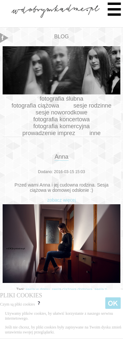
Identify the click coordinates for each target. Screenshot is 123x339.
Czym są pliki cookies (20, 304)
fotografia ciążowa (35, 105)
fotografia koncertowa (61, 119)
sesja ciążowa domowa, (73, 289)
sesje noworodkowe (61, 112)
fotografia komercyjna (61, 126)
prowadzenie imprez (48, 133)
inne (95, 133)
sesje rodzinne (92, 105)
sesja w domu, (39, 289)
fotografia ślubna (61, 98)
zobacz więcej (61, 200)
